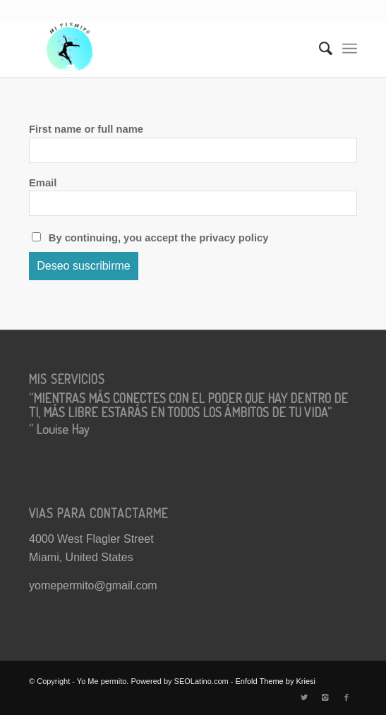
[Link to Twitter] (304, 697)
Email (42, 182)
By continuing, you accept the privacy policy (150, 238)
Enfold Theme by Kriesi (275, 681)
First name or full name (86, 129)
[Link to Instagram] (325, 697)
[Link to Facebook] (346, 697)
